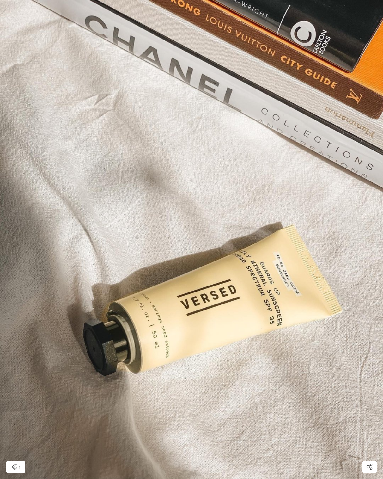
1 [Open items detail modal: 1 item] (16, 467)
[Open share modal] (369, 467)
